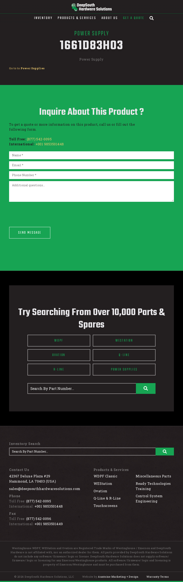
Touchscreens (106, 505)
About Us (109, 18)
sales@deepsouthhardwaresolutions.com (44, 488)
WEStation (103, 483)
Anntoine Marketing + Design (118, 576)
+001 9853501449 (48, 524)
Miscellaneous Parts (153, 476)
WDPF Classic (106, 476)
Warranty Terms (157, 576)
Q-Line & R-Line (107, 498)
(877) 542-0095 (39, 139)
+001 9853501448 (50, 144)
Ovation (100, 491)
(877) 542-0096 (38, 518)
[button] (43, 18)
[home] (91, 7)
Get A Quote (134, 18)
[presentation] (40, 212)
